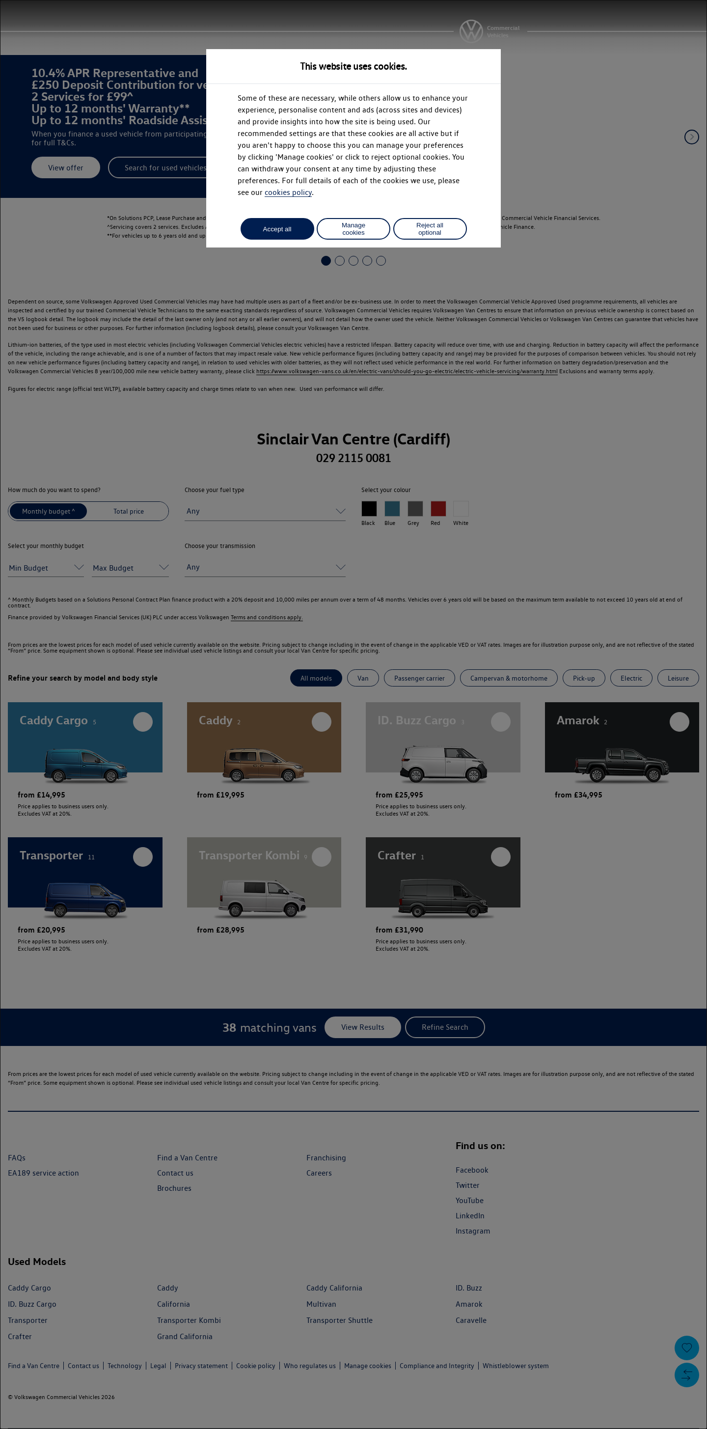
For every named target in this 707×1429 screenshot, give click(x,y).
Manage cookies (353, 228)
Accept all (277, 229)
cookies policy (288, 192)
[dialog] (353, 714)
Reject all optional (429, 228)
